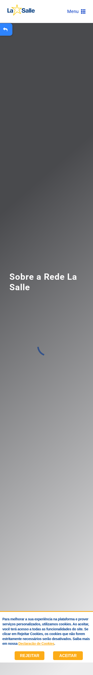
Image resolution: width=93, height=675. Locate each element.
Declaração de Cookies (36, 644)
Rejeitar (29, 656)
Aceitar (68, 656)
